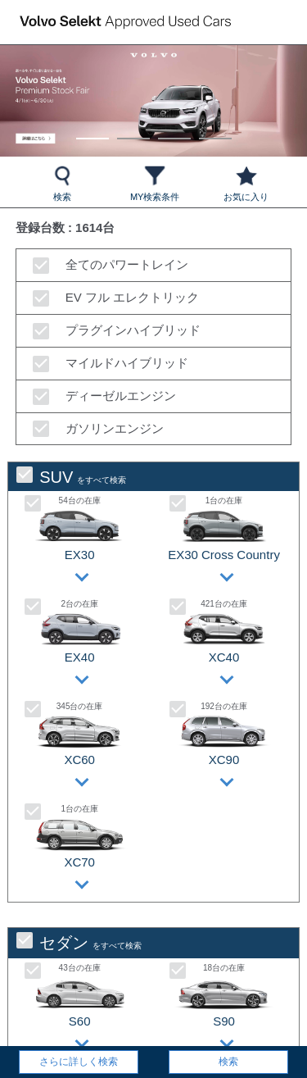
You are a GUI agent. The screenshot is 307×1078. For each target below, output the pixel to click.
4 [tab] (215, 131)
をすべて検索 (71, 476)
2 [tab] (133, 131)
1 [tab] (92, 131)
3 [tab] (174, 131)
